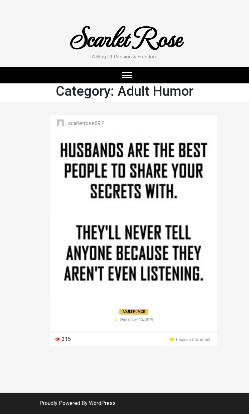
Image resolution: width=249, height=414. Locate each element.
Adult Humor (134, 312)
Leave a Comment (193, 339)
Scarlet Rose (124, 37)
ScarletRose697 (86, 123)
